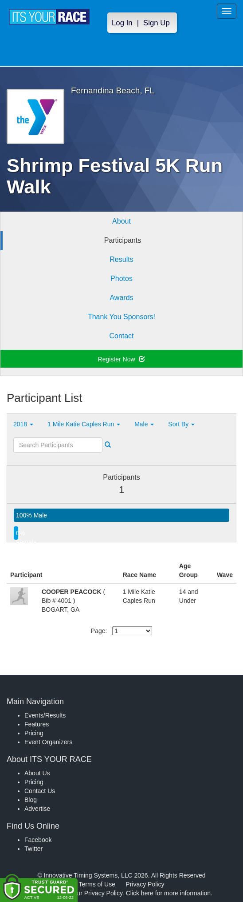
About (121, 221)
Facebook (37, 839)
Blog (30, 799)
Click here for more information (168, 893)
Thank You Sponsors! (121, 317)
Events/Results (45, 715)
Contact (121, 336)
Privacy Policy (144, 884)
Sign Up (156, 23)
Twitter (33, 848)
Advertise (37, 808)
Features (36, 724)
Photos (121, 278)
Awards (121, 297)
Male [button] (144, 424)
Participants (122, 240)
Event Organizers (48, 742)
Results (121, 259)
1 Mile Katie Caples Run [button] (83, 424)
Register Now (121, 359)
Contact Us (39, 790)
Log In (122, 23)
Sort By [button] (181, 424)
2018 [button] (23, 424)
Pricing (33, 733)
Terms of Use (97, 884)
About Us (37, 773)
